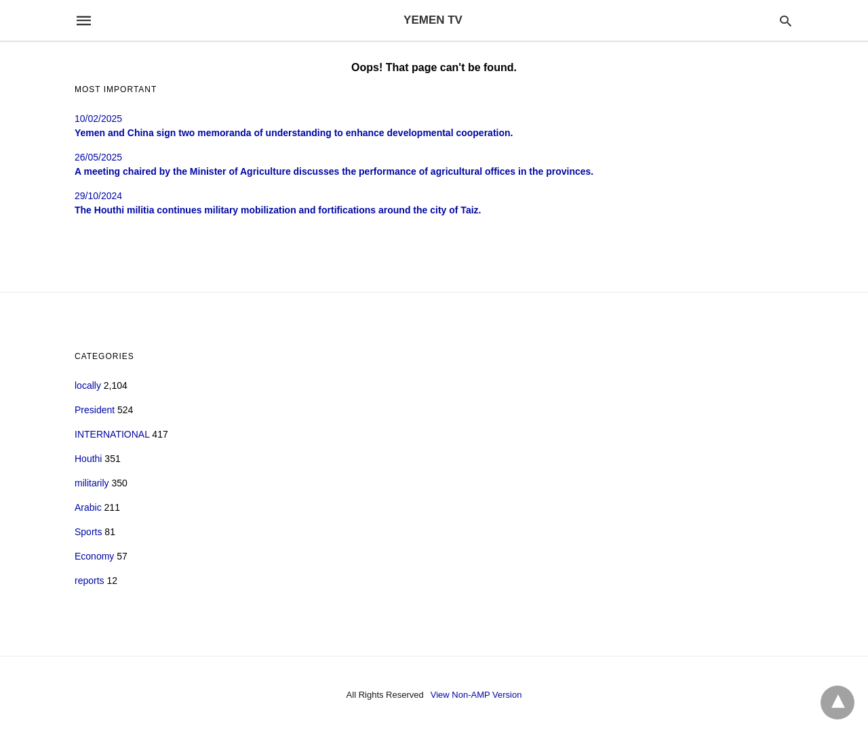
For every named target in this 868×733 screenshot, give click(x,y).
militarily (92, 483)
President (95, 409)
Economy (94, 556)
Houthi (88, 458)
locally (88, 385)
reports (89, 580)
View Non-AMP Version (476, 695)
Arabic (88, 507)
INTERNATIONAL (112, 434)
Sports (88, 531)
